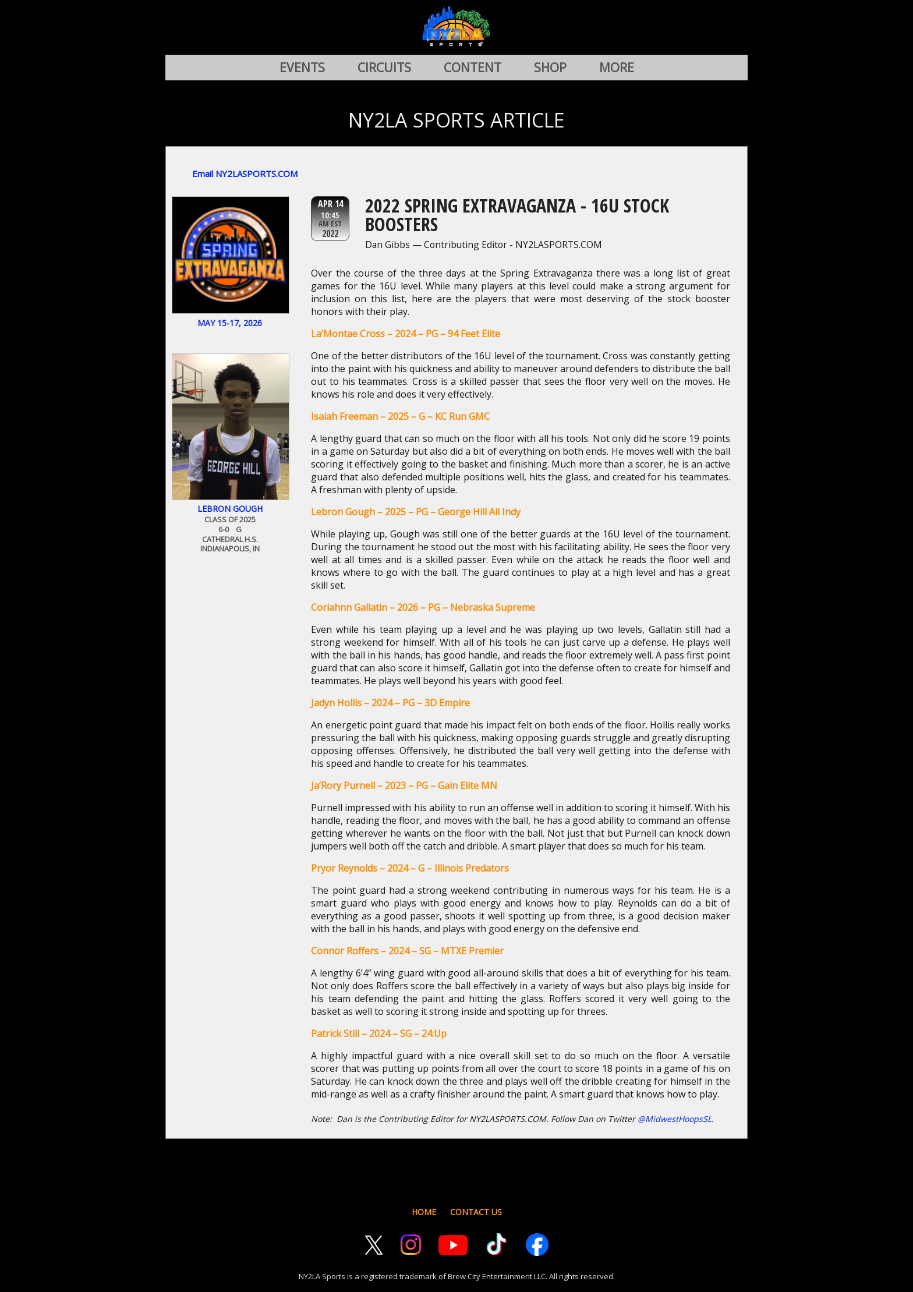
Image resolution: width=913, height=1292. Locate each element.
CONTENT (472, 67)
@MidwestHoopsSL (675, 1118)
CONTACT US (476, 1211)
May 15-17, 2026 (229, 322)
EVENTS (302, 67)
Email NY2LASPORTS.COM (245, 173)
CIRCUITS (384, 67)
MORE (616, 67)
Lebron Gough (230, 508)
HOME (424, 1211)
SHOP (550, 67)
